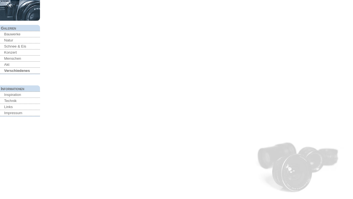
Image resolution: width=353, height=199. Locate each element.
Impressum (13, 113)
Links (8, 107)
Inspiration (12, 95)
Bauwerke (12, 34)
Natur (8, 40)
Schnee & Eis (15, 46)
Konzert (10, 52)
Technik (10, 101)
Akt (6, 64)
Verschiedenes (17, 71)
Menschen (12, 58)
